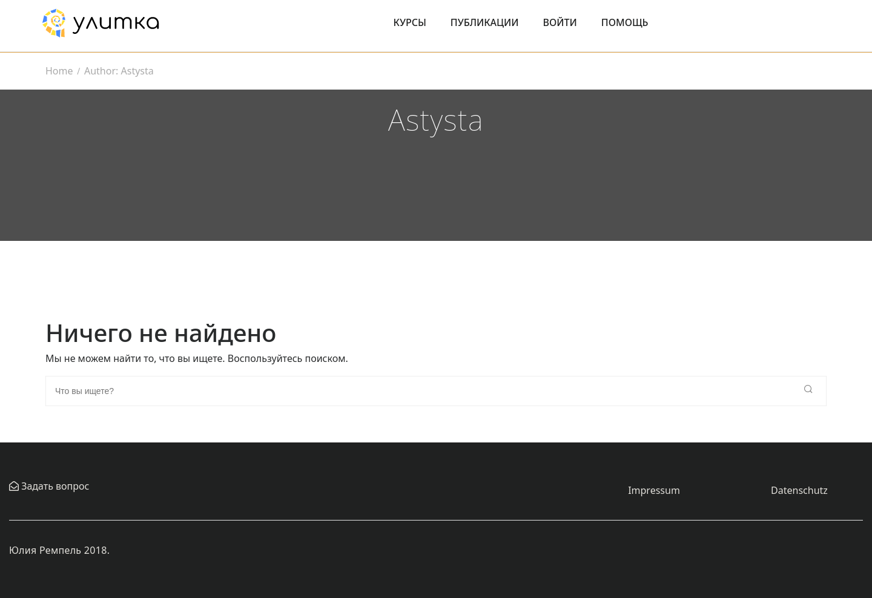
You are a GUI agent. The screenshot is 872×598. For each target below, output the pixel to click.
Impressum (654, 490)
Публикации (485, 22)
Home (59, 70)
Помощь (625, 22)
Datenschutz (799, 490)
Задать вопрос (54, 486)
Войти (560, 22)
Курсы (410, 22)
